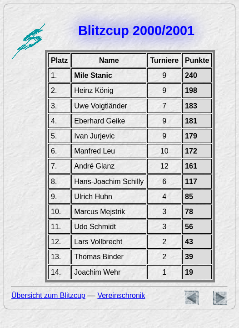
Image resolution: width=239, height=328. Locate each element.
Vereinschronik (121, 295)
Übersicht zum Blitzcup (48, 295)
